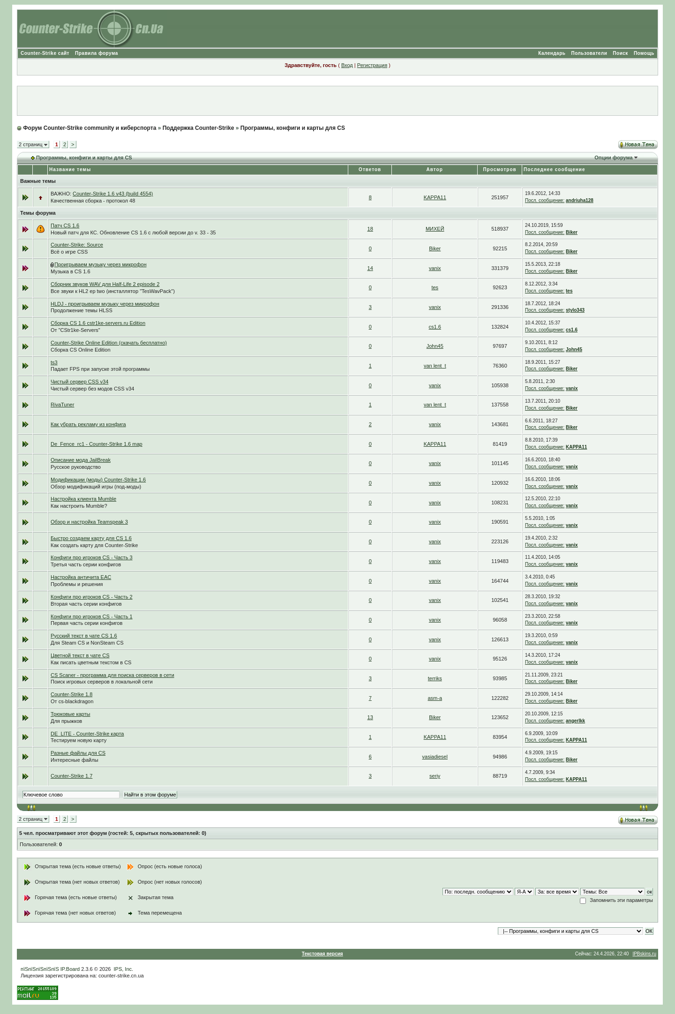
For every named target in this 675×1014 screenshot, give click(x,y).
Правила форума (96, 53)
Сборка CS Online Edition (81, 350)
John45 (435, 346)
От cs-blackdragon (72, 701)
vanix (435, 268)
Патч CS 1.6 (65, 225)
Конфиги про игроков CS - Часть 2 (92, 597)
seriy (434, 776)
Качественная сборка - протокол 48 (93, 200)
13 (370, 717)
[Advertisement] (337, 101)
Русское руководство (76, 467)
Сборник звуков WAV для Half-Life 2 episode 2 (105, 284)
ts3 (54, 362)
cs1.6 (435, 327)
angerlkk (575, 720)
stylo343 (575, 310)
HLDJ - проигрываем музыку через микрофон (105, 304)
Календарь (551, 53)
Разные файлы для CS (78, 753)
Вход (347, 65)
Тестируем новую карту (78, 740)
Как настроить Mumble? (79, 506)
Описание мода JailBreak (81, 460)
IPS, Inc (123, 969)
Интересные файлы (74, 760)
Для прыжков (66, 721)
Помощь (644, 53)
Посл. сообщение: (544, 200)
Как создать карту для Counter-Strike (94, 545)
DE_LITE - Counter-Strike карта (87, 733)
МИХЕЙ (435, 229)
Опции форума (613, 157)
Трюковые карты (70, 714)
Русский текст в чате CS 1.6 (84, 635)
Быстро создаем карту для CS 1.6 (91, 538)
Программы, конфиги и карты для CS (292, 128)
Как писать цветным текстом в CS (91, 662)
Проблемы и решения (77, 584)
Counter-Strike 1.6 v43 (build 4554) (113, 193)
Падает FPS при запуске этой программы (100, 369)
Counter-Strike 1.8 (71, 694)
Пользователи (589, 53)
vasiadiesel (435, 756)
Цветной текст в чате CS (80, 655)
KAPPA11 (435, 197)
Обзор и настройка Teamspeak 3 (89, 522)
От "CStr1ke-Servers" (75, 330)
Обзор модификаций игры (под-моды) (96, 486)
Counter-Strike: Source (77, 245)
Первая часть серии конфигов (86, 623)
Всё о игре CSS (69, 252)
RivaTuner (62, 404)
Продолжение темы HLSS (81, 310)
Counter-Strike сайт (45, 53)
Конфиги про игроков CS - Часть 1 (92, 616)
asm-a (435, 698)
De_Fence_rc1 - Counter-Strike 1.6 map (96, 444)
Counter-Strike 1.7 (71, 776)
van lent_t (435, 365)
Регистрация (372, 65)
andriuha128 (579, 200)
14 (370, 268)
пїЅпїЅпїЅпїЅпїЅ (40, 969)
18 (370, 229)
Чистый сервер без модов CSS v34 (92, 388)
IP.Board (70, 969)
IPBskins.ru (644, 953)
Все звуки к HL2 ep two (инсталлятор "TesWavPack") (113, 291)
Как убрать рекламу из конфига (88, 424)
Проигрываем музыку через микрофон (100, 264)
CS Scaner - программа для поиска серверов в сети (112, 675)
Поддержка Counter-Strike (198, 128)
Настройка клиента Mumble (83, 499)
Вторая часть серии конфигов (86, 604)
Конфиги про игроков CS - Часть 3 (92, 557)
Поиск (620, 53)
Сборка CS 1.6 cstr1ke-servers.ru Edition (98, 323)
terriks (435, 678)
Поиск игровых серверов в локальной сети (102, 681)
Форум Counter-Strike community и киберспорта (89, 128)
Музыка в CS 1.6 (70, 271)
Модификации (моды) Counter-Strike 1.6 (98, 479)
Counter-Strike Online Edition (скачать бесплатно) (109, 343)
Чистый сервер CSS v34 (79, 381)
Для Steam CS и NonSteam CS (87, 643)
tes (434, 287)
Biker (572, 232)
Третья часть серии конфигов (86, 564)
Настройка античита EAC (81, 577)
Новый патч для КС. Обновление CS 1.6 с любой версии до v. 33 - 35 (133, 232)
